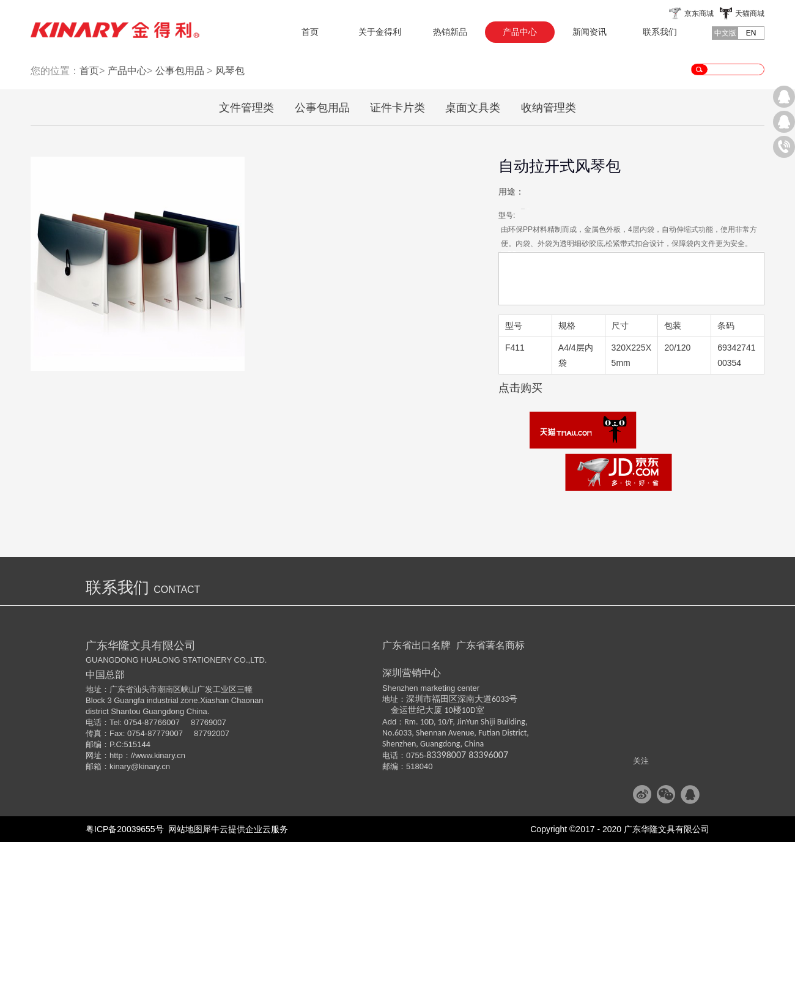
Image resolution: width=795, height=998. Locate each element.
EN (751, 33)
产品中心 (127, 227)
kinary (120, 922)
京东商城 (699, 13)
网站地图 (183, 985)
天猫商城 (749, 13)
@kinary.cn (150, 922)
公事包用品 (179, 227)
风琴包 (230, 227)
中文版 (725, 33)
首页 (310, 32)
